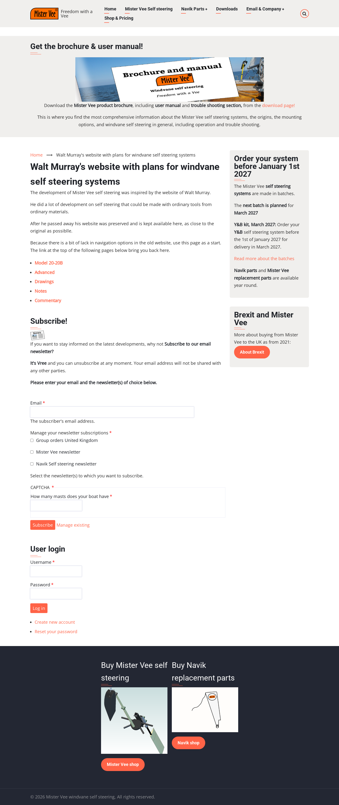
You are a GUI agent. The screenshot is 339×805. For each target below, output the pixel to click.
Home (110, 8)
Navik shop (188, 742)
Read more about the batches (264, 258)
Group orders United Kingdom (67, 440)
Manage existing (73, 525)
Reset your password (56, 631)
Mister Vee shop (123, 764)
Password (40, 585)
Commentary (48, 300)
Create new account (55, 622)
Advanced (45, 272)
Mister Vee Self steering (148, 8)
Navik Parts (194, 8)
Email (36, 403)
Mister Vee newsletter (58, 452)
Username (40, 562)
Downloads (227, 8)
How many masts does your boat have (70, 496)
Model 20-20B (49, 263)
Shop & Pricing (118, 18)
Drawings (44, 281)
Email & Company (265, 8)
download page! (278, 105)
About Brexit (252, 352)
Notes (41, 291)
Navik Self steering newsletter (66, 464)
